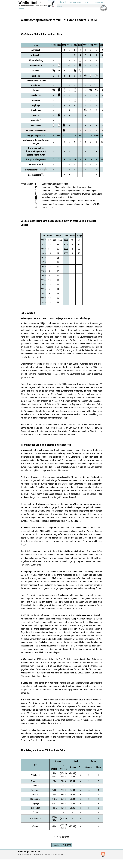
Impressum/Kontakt (75, 2)
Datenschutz (99, 2)
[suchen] (81, 6)
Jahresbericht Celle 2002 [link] (61, 845)
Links (86, 2)
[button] (103, 6)
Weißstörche (29, 2)
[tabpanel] (61, 34)
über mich (62, 2)
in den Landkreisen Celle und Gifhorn (34, 5)
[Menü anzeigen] (21, 10)
